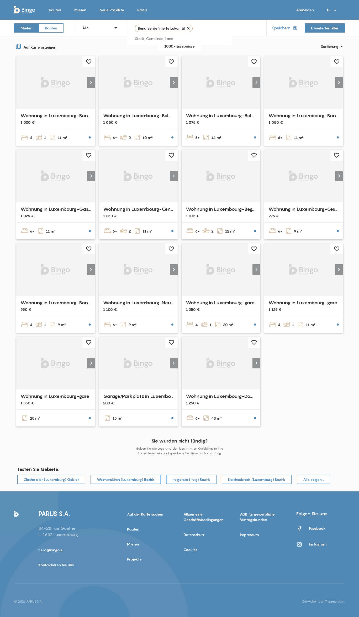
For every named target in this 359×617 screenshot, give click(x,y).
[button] (91, 82)
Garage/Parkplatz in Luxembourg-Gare (147, 396)
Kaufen (55, 10)
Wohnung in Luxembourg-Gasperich (61, 209)
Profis (142, 10)
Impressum (249, 534)
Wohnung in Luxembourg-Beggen (223, 209)
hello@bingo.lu (51, 550)
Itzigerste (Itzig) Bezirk (191, 479)
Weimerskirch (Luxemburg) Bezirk (126, 479)
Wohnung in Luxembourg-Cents (139, 209)
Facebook (311, 529)
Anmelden (305, 10)
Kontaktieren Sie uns (56, 565)
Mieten (80, 10)
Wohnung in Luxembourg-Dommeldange (231, 396)
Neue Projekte (111, 10)
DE (332, 10)
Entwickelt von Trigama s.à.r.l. (323, 601)
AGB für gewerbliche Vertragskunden (257, 517)
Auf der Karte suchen (145, 514)
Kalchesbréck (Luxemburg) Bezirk (256, 479)
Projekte (134, 559)
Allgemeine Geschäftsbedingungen (203, 517)
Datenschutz (194, 534)
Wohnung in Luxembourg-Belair (138, 115)
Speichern (285, 28)
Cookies (190, 549)
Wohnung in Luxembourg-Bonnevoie (61, 115)
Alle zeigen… (313, 479)
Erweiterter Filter (325, 28)
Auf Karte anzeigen (35, 46)
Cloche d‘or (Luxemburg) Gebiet (51, 479)
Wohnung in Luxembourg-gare (220, 302)
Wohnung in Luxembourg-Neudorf (141, 302)
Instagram (311, 544)
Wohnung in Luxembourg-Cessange (308, 209)
